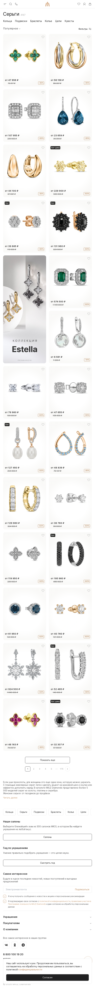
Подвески (21, 21)
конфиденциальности (30, 969)
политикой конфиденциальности (51, 901)
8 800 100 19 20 (12, 951)
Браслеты (36, 21)
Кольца (7, 21)
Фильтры (85, 29)
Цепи (58, 21)
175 (61, 769)
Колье (48, 21)
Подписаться (82, 889)
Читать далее (10, 797)
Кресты (69, 21)
